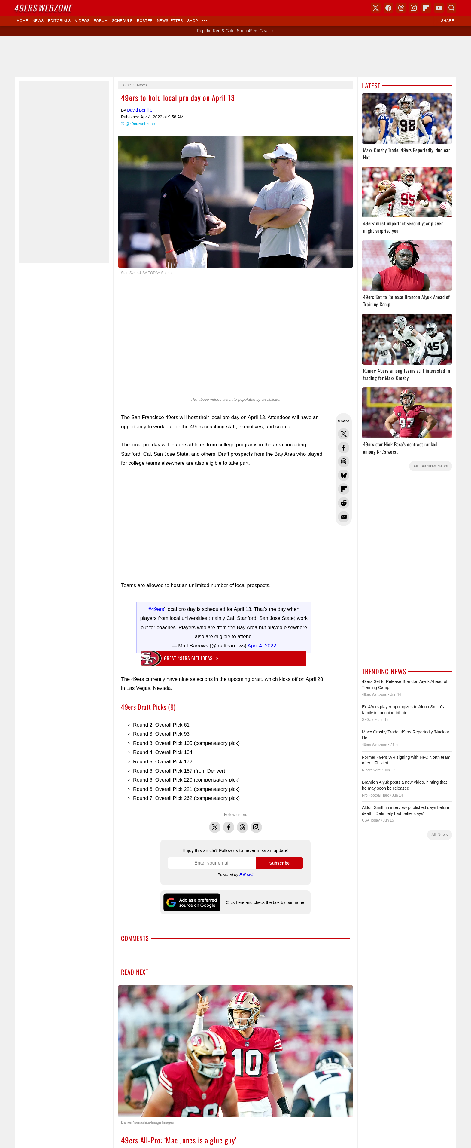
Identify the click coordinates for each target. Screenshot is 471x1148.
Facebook (228, 824)
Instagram (256, 824)
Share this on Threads (343, 461)
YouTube (439, 8)
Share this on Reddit (343, 503)
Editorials (59, 21)
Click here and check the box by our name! (265, 902)
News (38, 21)
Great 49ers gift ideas (191, 658)
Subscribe (279, 863)
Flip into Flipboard (343, 489)
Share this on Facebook (343, 447)
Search (451, 8)
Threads (242, 824)
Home (22, 21)
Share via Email (343, 516)
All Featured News (430, 466)
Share (447, 21)
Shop (192, 21)
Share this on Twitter (343, 433)
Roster (145, 21)
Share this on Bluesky (343, 475)
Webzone (44, 8)
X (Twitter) (376, 8)
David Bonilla (139, 110)
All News (439, 834)
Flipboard (426, 8)
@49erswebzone (140, 123)
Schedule (122, 21)
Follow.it (246, 874)
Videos (82, 21)
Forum (101, 21)
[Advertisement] (224, 524)
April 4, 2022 (262, 646)
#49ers (156, 609)
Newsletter (170, 21)
